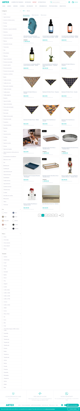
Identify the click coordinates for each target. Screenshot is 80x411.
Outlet (34, 2)
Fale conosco (52, 405)
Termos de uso (45, 405)
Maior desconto (35, 15)
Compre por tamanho (17, 2)
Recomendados (26, 15)
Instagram (65, 405)
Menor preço (43, 15)
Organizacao (43, 6)
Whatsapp (62, 405)
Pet (36, 6)
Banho (9, 6)
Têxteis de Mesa (53, 6)
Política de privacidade (36, 405)
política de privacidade (50, 409)
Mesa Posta (63, 6)
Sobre (19, 405)
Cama (3, 6)
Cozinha (22, 6)
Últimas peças (42, 2)
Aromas (15, 6)
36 (59, 219)
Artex (5, 2)
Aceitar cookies (73, 409)
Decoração (30, 6)
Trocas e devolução (26, 405)
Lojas (57, 405)
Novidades (28, 2)
